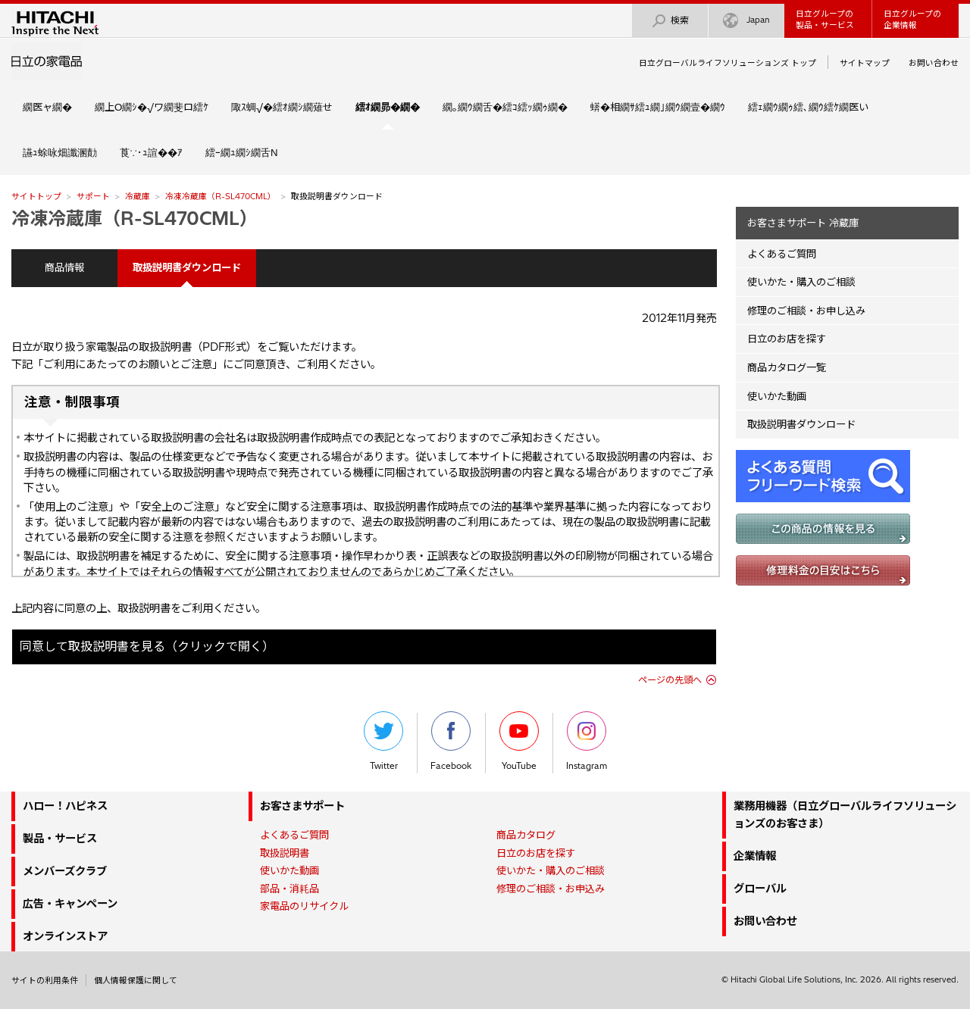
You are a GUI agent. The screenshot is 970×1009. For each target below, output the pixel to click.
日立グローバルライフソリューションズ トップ (727, 63)
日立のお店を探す (786, 339)
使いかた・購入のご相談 (801, 282)
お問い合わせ (934, 63)
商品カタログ (525, 835)
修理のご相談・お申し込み (806, 311)
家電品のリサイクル (304, 906)
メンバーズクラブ (65, 871)
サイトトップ (36, 196)
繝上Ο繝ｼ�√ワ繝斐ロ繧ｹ (151, 107)
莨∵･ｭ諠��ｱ (151, 152)
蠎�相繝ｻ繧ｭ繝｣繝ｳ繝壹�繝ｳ (657, 107)
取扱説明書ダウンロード (801, 424)
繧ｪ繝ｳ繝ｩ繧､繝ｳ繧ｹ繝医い (808, 107)
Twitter (383, 741)
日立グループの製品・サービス (825, 19)
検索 (670, 21)
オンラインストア (65, 936)
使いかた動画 (776, 396)
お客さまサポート (302, 806)
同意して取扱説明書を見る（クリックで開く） (147, 646)
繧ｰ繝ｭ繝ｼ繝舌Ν (241, 152)
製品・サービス (60, 838)
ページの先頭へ (670, 680)
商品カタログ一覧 (786, 367)
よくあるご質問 (781, 254)
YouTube (519, 741)
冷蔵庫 (137, 196)
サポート (93, 196)
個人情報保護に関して (135, 980)
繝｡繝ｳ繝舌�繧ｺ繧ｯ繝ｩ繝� (505, 107)
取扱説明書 (284, 853)
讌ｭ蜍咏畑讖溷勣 (60, 152)
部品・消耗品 (289, 888)
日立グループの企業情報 (912, 19)
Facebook (450, 741)
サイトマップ (865, 63)
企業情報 (755, 856)
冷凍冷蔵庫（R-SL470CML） (220, 196)
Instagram (586, 741)
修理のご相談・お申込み (550, 888)
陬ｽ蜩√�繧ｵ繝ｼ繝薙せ (282, 107)
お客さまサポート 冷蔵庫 (803, 223)
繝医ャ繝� (47, 107)
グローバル (760, 888)
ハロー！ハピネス (65, 806)
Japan (746, 21)
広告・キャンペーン (70, 904)
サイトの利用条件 (44, 980)
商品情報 (64, 267)
